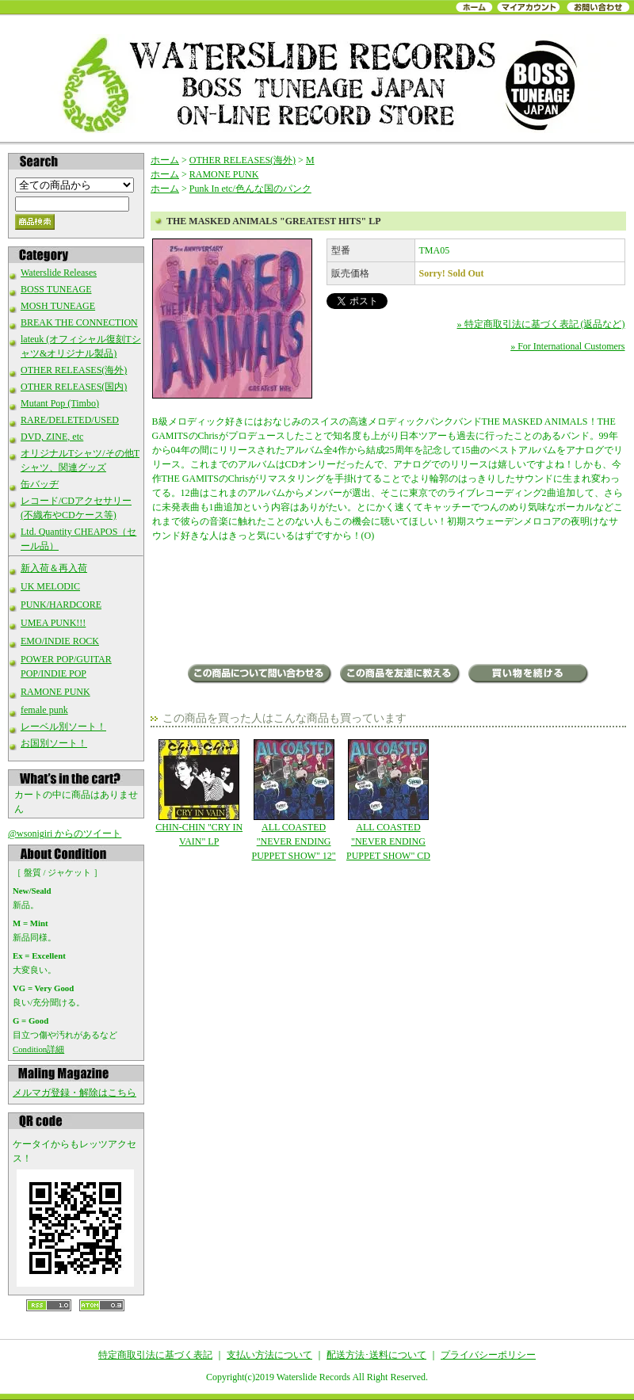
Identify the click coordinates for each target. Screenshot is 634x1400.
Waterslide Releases (59, 272)
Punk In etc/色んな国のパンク (250, 188)
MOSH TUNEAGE (58, 305)
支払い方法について (269, 1354)
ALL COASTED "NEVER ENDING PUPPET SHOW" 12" (293, 800)
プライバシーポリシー (488, 1354)
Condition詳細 (38, 1049)
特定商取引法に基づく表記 (155, 1354)
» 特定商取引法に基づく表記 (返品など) (541, 324)
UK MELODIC (50, 586)
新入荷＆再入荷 (54, 568)
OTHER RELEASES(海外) (74, 370)
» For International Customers (567, 346)
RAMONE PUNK (55, 691)
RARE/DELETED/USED (70, 419)
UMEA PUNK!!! (53, 622)
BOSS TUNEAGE (56, 289)
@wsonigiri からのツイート (64, 833)
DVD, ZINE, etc (52, 436)
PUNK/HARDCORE (61, 604)
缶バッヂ (40, 484)
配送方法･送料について (376, 1354)
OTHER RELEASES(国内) (74, 386)
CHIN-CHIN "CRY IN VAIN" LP (199, 793)
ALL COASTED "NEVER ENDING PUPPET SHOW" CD (388, 800)
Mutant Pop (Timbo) (60, 403)
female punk (44, 709)
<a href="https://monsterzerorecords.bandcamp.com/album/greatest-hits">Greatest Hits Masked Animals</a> (388, 604)
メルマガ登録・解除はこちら (74, 1092)
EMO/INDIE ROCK (60, 641)
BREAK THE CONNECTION (79, 322)
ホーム (165, 160)
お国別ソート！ (54, 743)
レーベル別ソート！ (63, 726)
